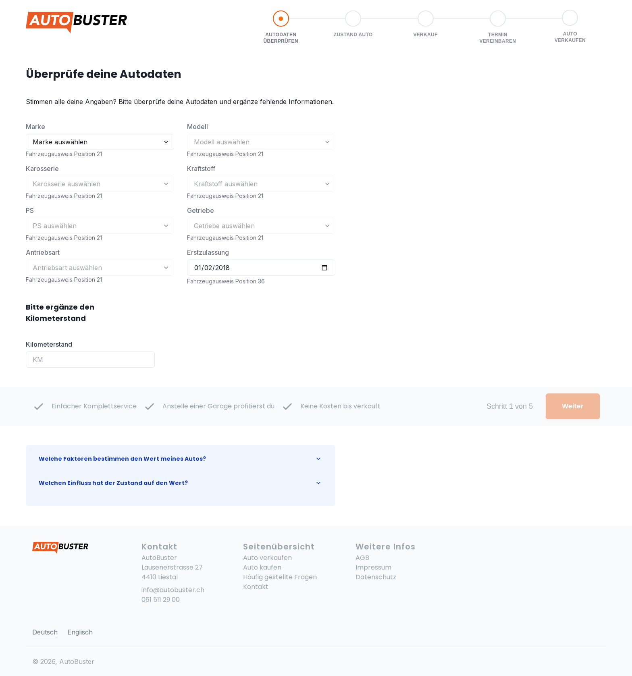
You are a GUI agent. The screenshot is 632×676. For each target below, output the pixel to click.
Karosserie (42, 168)
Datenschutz (376, 577)
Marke (35, 127)
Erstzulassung (208, 252)
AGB (362, 557)
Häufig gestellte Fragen (280, 577)
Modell (197, 127)
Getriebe (200, 210)
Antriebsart (43, 252)
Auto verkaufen (267, 557)
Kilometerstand (49, 344)
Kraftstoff (201, 168)
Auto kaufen (262, 567)
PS (30, 210)
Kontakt (255, 586)
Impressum (373, 567)
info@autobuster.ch (172, 590)
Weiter (573, 406)
